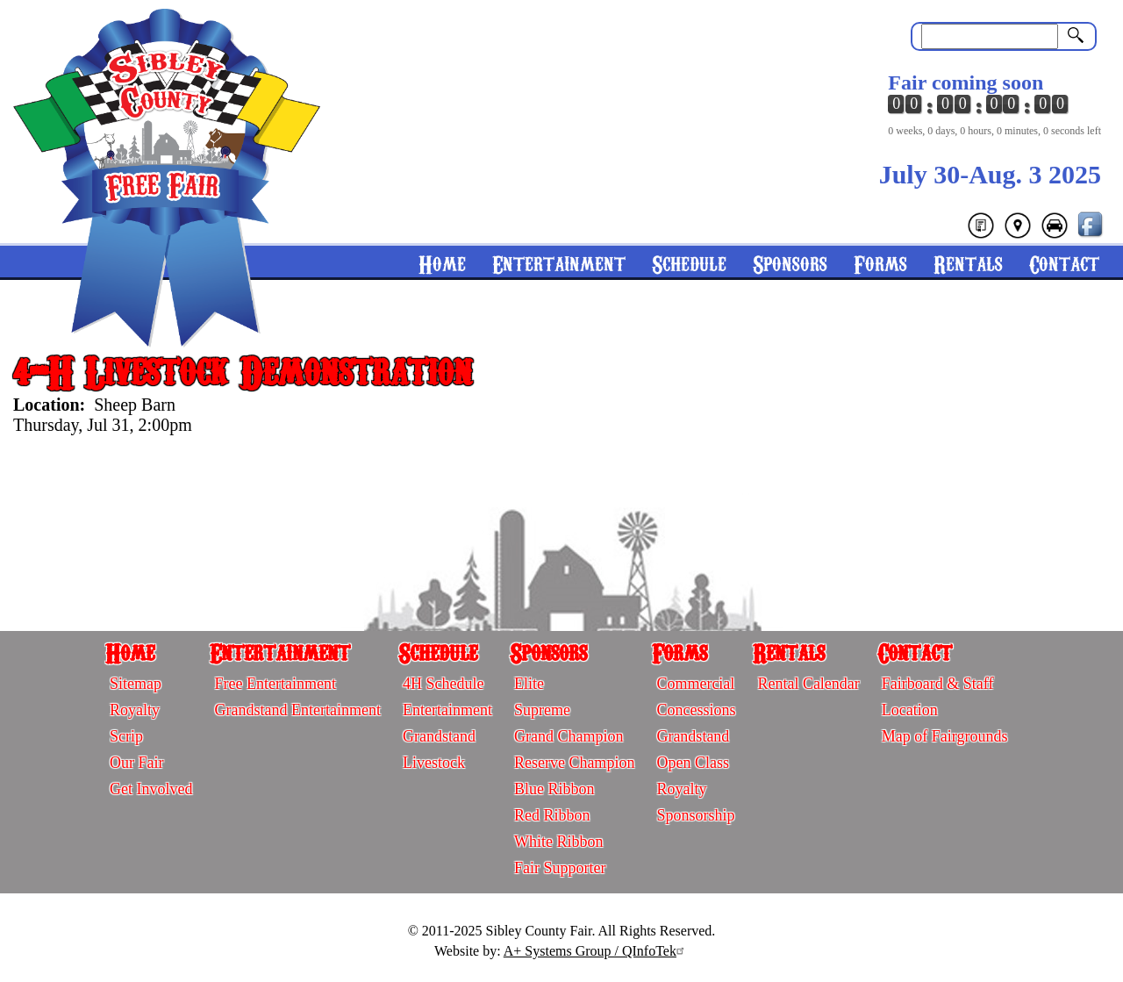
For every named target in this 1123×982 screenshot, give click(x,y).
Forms (880, 262)
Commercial (695, 683)
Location (910, 710)
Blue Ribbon (554, 789)
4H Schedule (443, 683)
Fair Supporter (559, 868)
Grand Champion (568, 736)
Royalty (135, 710)
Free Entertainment (274, 683)
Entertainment (559, 262)
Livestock (434, 762)
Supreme (542, 710)
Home (442, 262)
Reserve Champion (574, 762)
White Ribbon (559, 841)
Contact (1064, 262)
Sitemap (135, 683)
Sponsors (790, 262)
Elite (529, 683)
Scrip (126, 736)
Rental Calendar (808, 683)
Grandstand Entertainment (297, 710)
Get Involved (151, 789)
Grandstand (439, 736)
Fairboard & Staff (938, 683)
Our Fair (137, 762)
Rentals (968, 262)
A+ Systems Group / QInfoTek (596, 950)
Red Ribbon (552, 815)
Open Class (692, 762)
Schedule (689, 262)
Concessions (695, 710)
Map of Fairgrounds (945, 736)
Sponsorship (695, 815)
